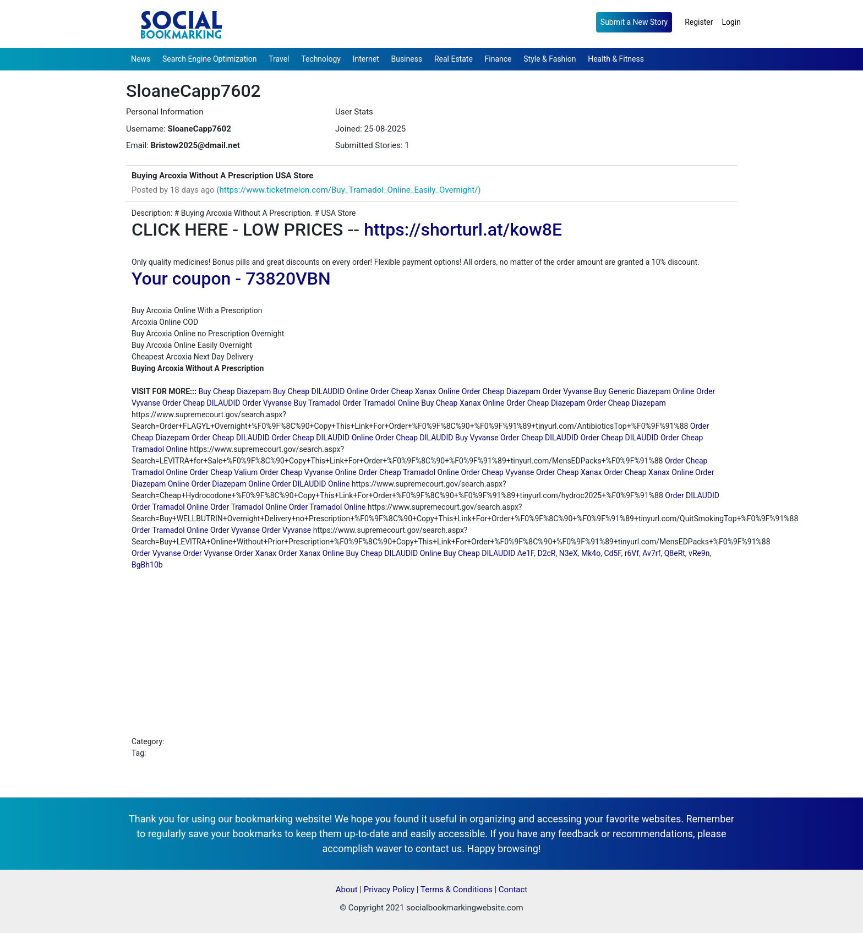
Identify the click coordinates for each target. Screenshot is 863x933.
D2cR (546, 553)
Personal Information (164, 112)
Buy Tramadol (316, 403)
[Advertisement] (431, 653)
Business (406, 58)
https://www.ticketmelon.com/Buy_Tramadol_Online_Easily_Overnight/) (350, 190)
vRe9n (699, 553)
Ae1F (525, 553)
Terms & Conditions (456, 889)
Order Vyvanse (567, 391)
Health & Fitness (616, 58)
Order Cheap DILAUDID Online (322, 437)
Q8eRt (674, 553)
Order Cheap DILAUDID (201, 403)
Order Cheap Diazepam (501, 391)
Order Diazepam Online (231, 483)
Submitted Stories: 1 (372, 145)
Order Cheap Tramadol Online (408, 472)
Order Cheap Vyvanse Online (308, 472)
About (347, 889)
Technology (321, 58)
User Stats (354, 112)
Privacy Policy (389, 889)
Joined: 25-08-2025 (370, 129)
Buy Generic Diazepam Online (644, 391)
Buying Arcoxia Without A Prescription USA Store (222, 176)
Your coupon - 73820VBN (231, 278)
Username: (146, 129)
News (140, 58)
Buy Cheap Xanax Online (462, 403)
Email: (137, 145)
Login (731, 22)
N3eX (568, 553)
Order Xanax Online (311, 553)
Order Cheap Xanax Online (415, 391)
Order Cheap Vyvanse (497, 472)
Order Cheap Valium (223, 472)
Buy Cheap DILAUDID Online (320, 391)
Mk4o (590, 553)
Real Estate (453, 58)
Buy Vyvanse (477, 437)
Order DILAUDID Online (311, 483)
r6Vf (632, 553)
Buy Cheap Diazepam (234, 391)
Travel (279, 58)
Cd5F (612, 553)
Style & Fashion (549, 58)
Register (699, 22)
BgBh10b (147, 564)
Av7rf (651, 553)
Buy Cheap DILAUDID (480, 553)
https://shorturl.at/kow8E (463, 229)
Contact (513, 889)
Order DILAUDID (692, 495)
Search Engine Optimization (209, 58)
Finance (498, 58)
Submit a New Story (634, 22)
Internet (366, 58)
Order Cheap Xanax (569, 472)
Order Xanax (255, 553)
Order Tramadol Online (380, 403)
